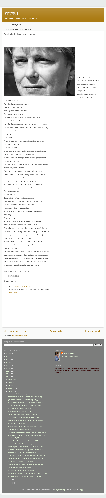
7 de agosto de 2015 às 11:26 (21, 286)
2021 (8, 359)
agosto (10, 391)
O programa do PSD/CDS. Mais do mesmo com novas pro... (28, 473)
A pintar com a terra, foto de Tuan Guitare (21, 470)
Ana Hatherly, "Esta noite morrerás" (19, 438)
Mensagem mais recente (15, 331)
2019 (8, 365)
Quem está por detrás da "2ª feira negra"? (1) (23, 400)
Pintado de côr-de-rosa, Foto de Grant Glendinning (25, 397)
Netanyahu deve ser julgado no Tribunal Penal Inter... (25, 476)
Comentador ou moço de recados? (19, 467)
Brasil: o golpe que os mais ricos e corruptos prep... (25, 426)
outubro (11, 385)
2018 (8, 368)
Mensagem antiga (93, 331)
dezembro (11, 379)
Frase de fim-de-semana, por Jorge (19, 408)
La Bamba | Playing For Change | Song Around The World (27, 455)
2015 (8, 377)
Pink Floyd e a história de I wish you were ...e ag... (24, 417)
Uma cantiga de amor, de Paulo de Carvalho (22, 453)
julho (10, 480)
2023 (8, 353)
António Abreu (69, 353)
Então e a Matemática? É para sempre (20, 444)
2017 (8, 371)
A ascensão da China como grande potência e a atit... (25, 394)
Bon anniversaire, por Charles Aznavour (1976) (23, 441)
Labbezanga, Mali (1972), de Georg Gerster (22, 414)
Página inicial (56, 331)
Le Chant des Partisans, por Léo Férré (20, 461)
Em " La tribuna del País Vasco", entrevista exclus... (25, 405)
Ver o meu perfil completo (69, 356)
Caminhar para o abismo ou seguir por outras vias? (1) (26, 450)
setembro (11, 388)
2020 (8, 362)
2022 (8, 356)
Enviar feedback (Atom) (20, 336)
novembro (11, 382)
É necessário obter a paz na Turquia (20, 411)
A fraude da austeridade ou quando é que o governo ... (26, 420)
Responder (13, 292)
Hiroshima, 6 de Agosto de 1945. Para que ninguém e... (26, 435)
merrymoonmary (59, 490)
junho (10, 483)
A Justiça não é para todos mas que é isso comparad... (26, 458)
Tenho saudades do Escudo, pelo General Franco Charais (27, 432)
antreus (11, 13)
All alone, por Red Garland (16, 423)
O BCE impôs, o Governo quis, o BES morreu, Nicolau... (26, 447)
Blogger (81, 490)
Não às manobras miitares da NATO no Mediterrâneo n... (27, 403)
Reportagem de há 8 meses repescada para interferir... (26, 464)
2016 (8, 374)
